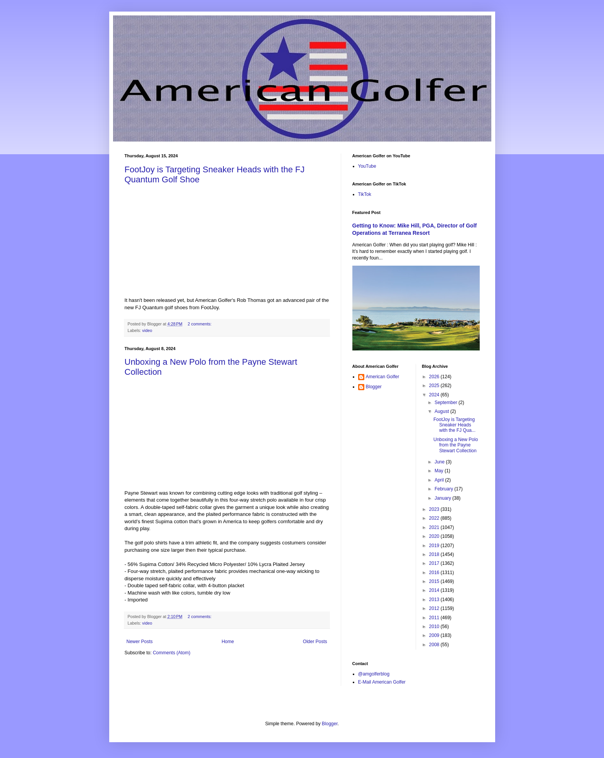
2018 (435, 554)
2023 (435, 509)
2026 (435, 376)
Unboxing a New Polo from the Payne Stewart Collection (455, 445)
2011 (435, 617)
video (147, 330)
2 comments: (200, 324)
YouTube (367, 166)
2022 (435, 518)
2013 (435, 599)
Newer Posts (140, 641)
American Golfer (382, 376)
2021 (435, 527)
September (446, 402)
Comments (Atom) (171, 652)
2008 (435, 644)
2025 (435, 385)
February (444, 489)
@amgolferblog (374, 674)
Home (228, 641)
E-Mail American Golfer (382, 682)
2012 (435, 608)
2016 (435, 572)
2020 (435, 536)
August (442, 411)
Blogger (374, 386)
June (440, 462)
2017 (435, 563)
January (443, 498)
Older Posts (315, 641)
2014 (435, 590)
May (440, 470)
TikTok (364, 194)
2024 (435, 395)
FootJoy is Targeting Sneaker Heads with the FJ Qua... (454, 425)
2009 (435, 635)
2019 (435, 545)
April (440, 480)
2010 (435, 626)
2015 (435, 581)
